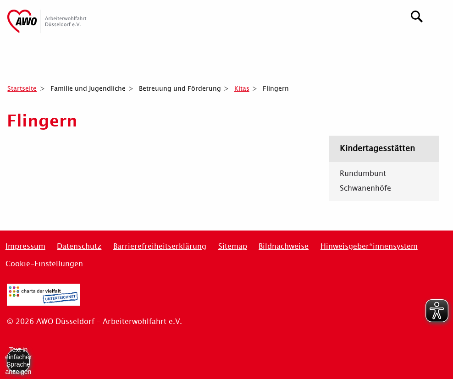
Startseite (22, 88)
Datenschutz (79, 246)
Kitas (241, 88)
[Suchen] (417, 15)
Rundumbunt (363, 173)
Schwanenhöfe (365, 188)
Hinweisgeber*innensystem (369, 246)
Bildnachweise (284, 246)
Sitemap (232, 246)
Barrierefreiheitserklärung (159, 246)
